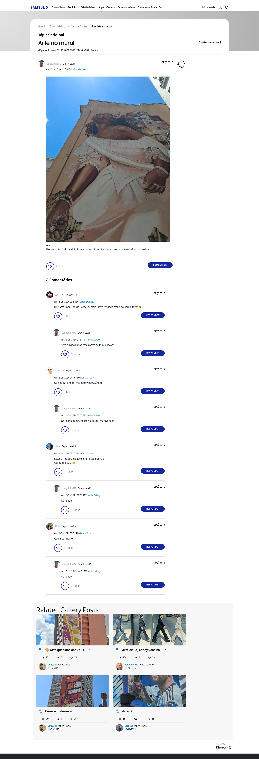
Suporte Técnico (106, 7)
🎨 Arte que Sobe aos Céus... (66, 646)
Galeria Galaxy (88, 7)
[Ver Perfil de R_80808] (59, 370)
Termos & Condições (78, 752)
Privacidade (109, 752)
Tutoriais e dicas (126, 7)
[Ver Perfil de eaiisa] (58, 294)
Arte (48, 703)
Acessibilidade (45, 752)
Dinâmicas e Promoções (150, 7)
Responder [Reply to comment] (152, 315)
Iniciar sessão (209, 7)
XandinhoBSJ (122, 660)
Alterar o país (154, 752)
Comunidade (58, 7)
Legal (131, 752)
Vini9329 (52, 660)
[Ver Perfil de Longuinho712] (54, 63)
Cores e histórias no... (195, 646)
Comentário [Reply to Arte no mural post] (160, 265)
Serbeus (52, 718)
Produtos (72, 7)
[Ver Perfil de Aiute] (57, 526)
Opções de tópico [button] (209, 42)
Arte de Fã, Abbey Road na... (133, 646)
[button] (167, 62)
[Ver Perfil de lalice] (57, 446)
